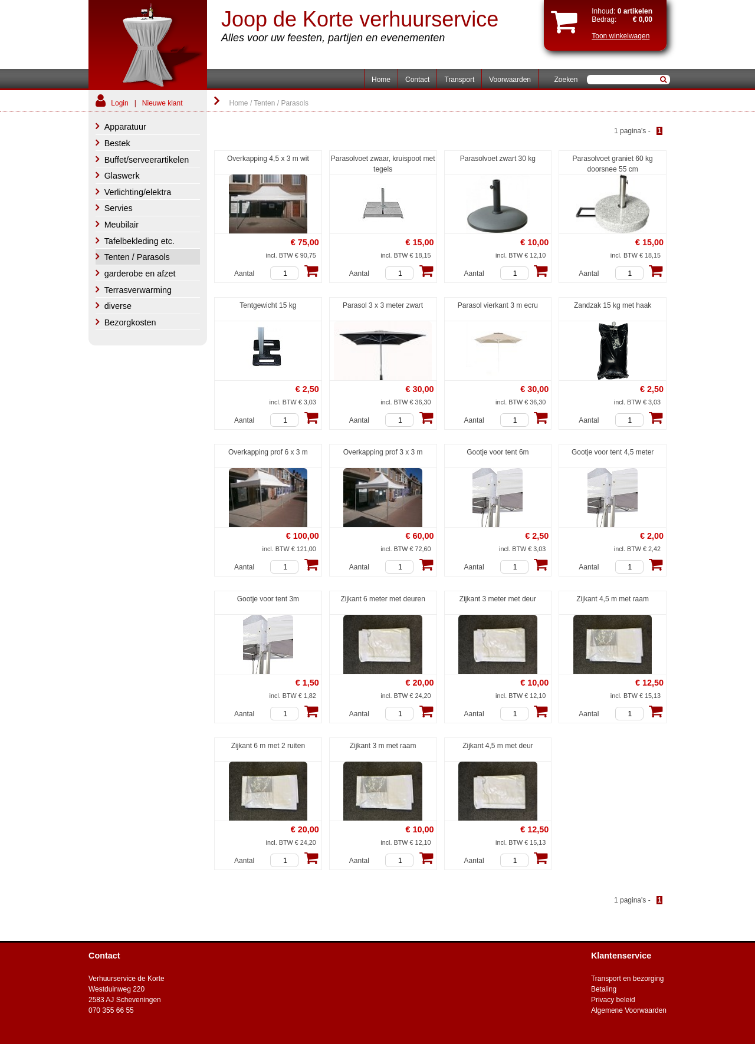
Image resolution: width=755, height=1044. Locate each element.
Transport (459, 79)
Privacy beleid (613, 1000)
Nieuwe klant (162, 103)
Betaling (603, 989)
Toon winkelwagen (620, 36)
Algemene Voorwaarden (629, 1010)
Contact (417, 79)
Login (119, 103)
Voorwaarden (510, 79)
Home (381, 79)
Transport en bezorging (627, 978)
